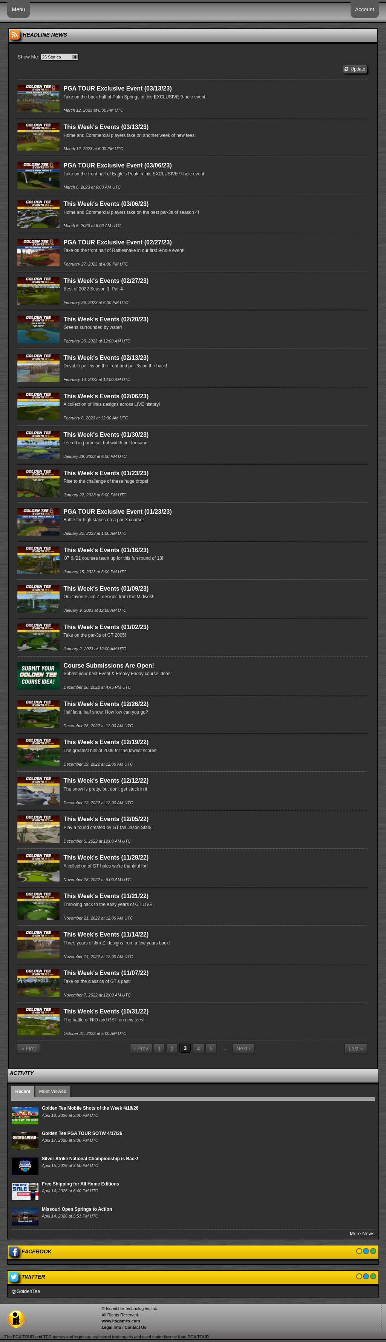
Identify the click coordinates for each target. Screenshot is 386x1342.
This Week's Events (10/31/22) (106, 1011)
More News (362, 1233)
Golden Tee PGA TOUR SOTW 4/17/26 (82, 1133)
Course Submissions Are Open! (108, 665)
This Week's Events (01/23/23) (106, 473)
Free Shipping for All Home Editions (80, 1184)
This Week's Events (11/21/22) (106, 896)
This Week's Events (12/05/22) (106, 819)
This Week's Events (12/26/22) (106, 704)
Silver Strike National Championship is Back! (90, 1158)
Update (355, 69)
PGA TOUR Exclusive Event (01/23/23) (117, 511)
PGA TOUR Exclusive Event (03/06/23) (117, 165)
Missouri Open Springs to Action (77, 1209)
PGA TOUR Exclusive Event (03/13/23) (117, 88)
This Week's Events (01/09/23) (106, 588)
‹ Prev (141, 1049)
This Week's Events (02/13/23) (106, 358)
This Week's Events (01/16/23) (106, 550)
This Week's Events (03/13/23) (106, 127)
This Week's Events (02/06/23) (106, 396)
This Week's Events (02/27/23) (106, 281)
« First (28, 1049)
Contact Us (136, 1327)
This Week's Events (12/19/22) (106, 742)
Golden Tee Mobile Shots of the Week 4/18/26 (90, 1108)
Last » (356, 1049)
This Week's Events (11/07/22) (106, 973)
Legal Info (111, 1327)
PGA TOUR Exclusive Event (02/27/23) (117, 242)
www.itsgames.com (120, 1321)
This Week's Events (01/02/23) (106, 627)
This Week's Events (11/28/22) (106, 857)
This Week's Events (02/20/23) (106, 319)
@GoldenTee (25, 1291)
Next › (243, 1049)
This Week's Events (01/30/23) (106, 434)
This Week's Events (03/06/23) (106, 204)
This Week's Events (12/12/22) (106, 780)
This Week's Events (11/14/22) (106, 934)
